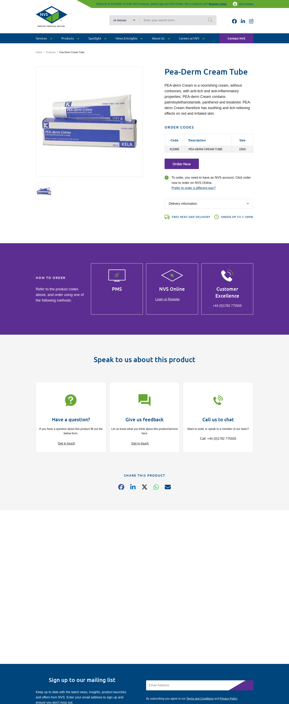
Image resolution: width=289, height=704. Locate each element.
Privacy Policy (228, 698)
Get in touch (66, 443)
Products (50, 52)
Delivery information (183, 203)
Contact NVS (236, 39)
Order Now (182, 163)
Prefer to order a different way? (194, 188)
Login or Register (167, 299)
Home (39, 52)
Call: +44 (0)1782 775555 (218, 438)
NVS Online (243, 4)
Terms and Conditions (200, 698)
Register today (218, 3)
